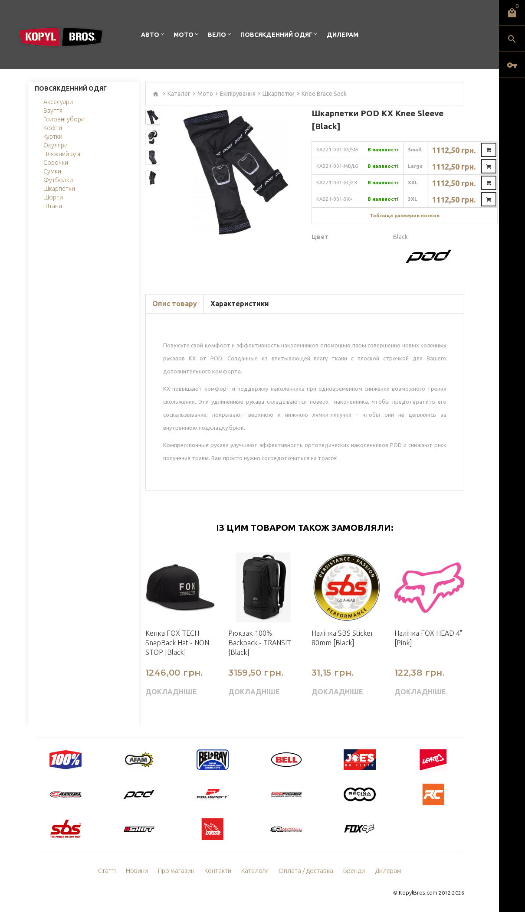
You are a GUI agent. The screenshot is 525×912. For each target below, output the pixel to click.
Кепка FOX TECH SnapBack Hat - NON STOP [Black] (177, 642)
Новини (141, 870)
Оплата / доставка (304, 870)
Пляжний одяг (62, 153)
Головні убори (64, 119)
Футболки (58, 180)
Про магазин (179, 870)
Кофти (52, 127)
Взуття (52, 110)
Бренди (350, 870)
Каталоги (256, 870)
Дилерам (342, 34)
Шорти (53, 197)
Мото (184, 34)
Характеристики (239, 303)
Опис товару (174, 303)
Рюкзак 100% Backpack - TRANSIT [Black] (259, 642)
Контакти (220, 870)
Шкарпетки (59, 188)
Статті (111, 870)
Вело (217, 34)
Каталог (178, 93)
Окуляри (55, 145)
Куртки (52, 136)
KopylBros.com (418, 893)
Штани (52, 206)
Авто (150, 34)
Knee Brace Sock (324, 93)
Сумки (52, 171)
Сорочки (55, 162)
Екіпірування (238, 93)
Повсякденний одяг (276, 34)
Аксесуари (58, 101)
